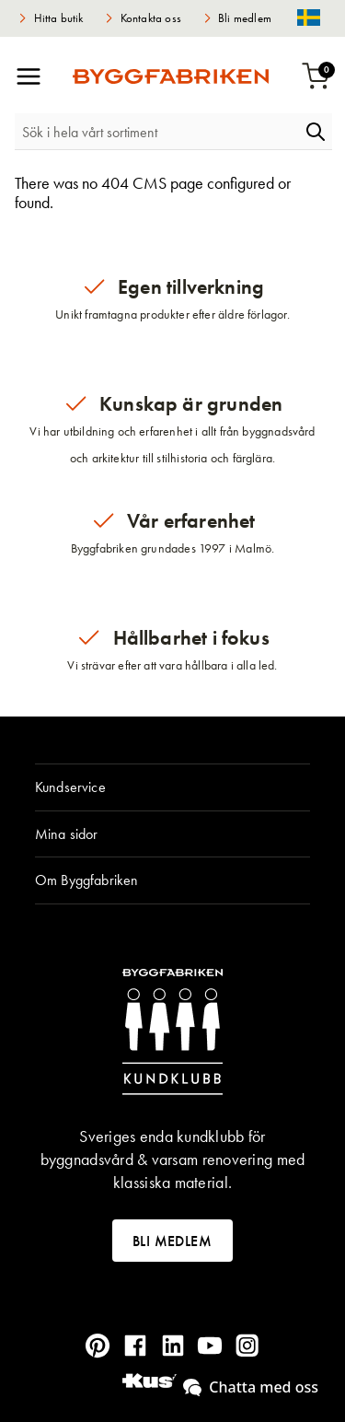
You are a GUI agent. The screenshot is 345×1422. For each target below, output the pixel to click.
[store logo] (171, 76)
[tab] (172, 787)
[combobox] (157, 131)
